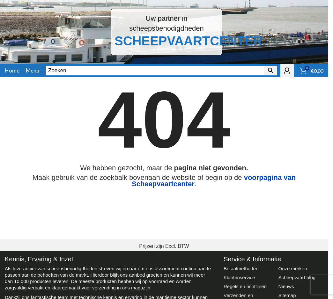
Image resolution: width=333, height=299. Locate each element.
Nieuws (286, 286)
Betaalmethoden (241, 268)
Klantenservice (239, 277)
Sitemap (287, 295)
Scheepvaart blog (296, 277)
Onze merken (292, 268)
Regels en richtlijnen (245, 286)
